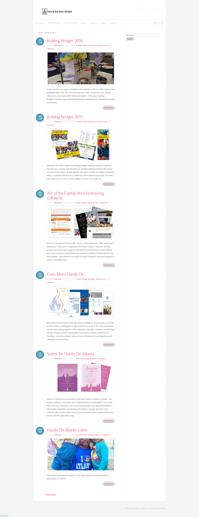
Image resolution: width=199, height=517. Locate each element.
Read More (108, 108)
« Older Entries (50, 495)
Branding (91, 279)
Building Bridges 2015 (65, 116)
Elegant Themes (140, 508)
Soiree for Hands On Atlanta (70, 353)
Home (41, 33)
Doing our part (102, 45)
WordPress (161, 508)
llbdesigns (58, 45)
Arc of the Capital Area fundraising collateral (75, 195)
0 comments (104, 203)
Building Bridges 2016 (65, 40)
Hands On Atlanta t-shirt (67, 429)
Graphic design (81, 45)
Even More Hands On (65, 274)
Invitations (92, 45)
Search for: (130, 35)
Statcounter (4, 516)
